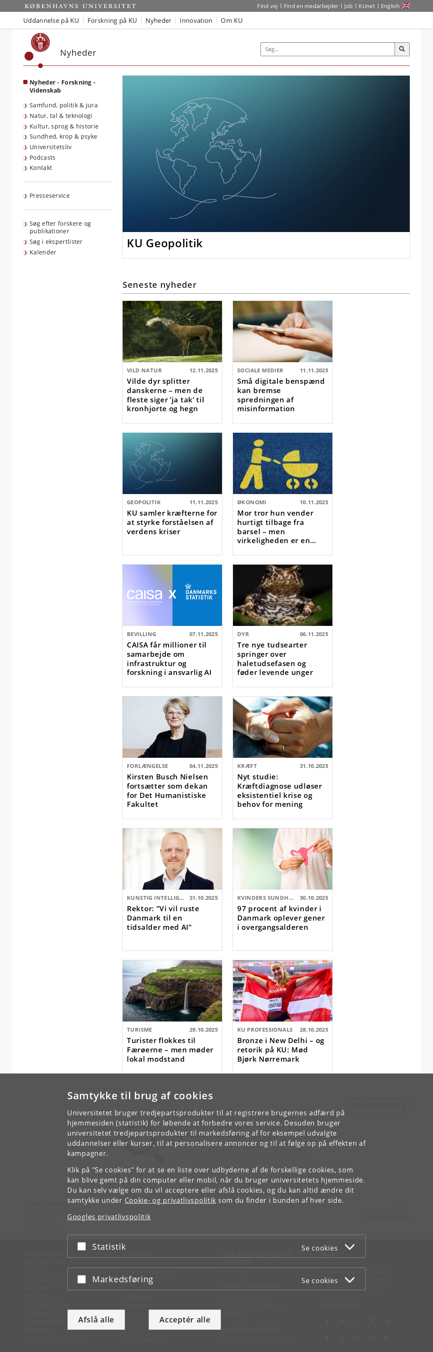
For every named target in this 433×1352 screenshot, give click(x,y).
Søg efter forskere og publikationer (60, 227)
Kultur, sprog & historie (64, 126)
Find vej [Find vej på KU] (267, 6)
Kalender (43, 252)
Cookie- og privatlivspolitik (170, 1200)
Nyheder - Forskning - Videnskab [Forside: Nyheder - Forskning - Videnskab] (63, 86)
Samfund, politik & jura (64, 105)
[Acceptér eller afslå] (83, 1246)
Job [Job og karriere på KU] (348, 6)
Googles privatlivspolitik (109, 1216)
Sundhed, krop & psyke (63, 136)
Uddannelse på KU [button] (51, 20)
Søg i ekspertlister (56, 242)
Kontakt (41, 168)
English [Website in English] (390, 6)
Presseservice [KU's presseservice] (50, 195)
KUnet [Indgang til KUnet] (367, 6)
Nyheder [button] (158, 20)
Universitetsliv (51, 147)
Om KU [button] (232, 20)
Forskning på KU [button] (112, 20)
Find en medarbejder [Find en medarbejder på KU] (311, 6)
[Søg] (402, 49)
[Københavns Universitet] (37, 50)
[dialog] (216, 1212)
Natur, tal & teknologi (61, 116)
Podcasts (42, 157)
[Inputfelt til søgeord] (327, 49)
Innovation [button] (196, 20)
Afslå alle (96, 1319)
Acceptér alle (184, 1319)
